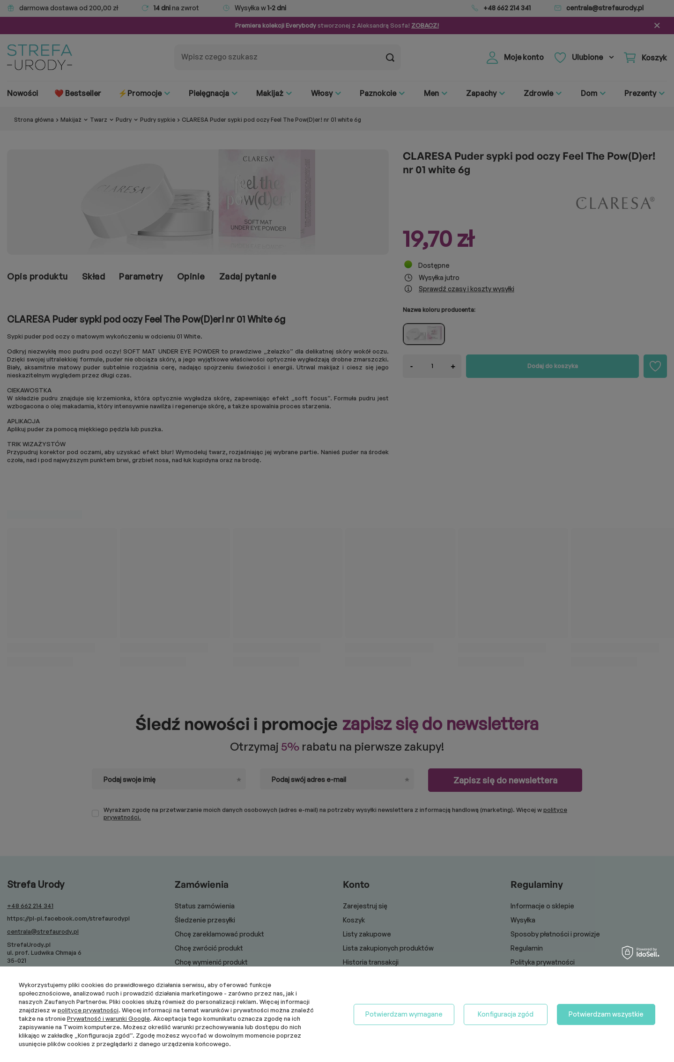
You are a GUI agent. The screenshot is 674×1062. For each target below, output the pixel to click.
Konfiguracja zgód (505, 1014)
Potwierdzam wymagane (404, 1014)
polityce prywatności (88, 1010)
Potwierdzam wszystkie (606, 1014)
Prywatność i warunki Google (108, 1018)
